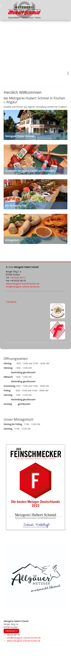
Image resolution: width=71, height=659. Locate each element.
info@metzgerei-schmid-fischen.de (23, 286)
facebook (11, 301)
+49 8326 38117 (18, 277)
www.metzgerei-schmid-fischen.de (22, 283)
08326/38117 (11, 631)
